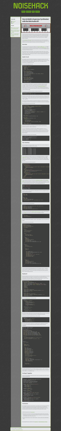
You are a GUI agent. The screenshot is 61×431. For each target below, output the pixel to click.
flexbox (25, 212)
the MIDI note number (41, 86)
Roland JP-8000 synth (41, 46)
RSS (33, 11)
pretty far (32, 412)
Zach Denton (20, 428)
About (23, 11)
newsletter (36, 421)
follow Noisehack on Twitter (43, 421)
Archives (28, 11)
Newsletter (13, 21)
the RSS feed (13, 429)
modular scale (24, 157)
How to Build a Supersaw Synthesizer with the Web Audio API (15, 31)
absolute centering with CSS (35, 211)
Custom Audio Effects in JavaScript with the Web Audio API (15, 34)
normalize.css (38, 180)
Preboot (41, 180)
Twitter (37, 11)
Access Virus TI (44, 47)
